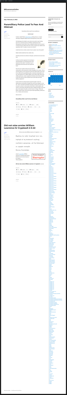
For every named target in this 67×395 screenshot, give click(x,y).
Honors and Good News (53, 227)
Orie (49, 280)
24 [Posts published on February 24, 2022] (55, 81)
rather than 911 (28, 36)
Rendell (50, 327)
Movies (50, 269)
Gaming (50, 202)
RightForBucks (51, 331)
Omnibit (50, 277)
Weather (50, 381)
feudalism (50, 198)
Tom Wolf (50, 360)
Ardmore (50, 111)
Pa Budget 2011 (51, 282)
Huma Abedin (51, 228)
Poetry (50, 313)
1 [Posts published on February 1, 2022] (51, 76)
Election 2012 (51, 167)
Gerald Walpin (51, 204)
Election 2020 (51, 179)
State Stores (51, 354)
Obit (49, 276)
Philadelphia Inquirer (52, 309)
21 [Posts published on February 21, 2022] (49, 81)
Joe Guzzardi (51, 239)
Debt (50, 153)
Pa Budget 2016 (51, 288)
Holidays (50, 225)
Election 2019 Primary (52, 178)
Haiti (50, 215)
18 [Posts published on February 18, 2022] (57, 79)
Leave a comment (7, 38)
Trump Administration (53, 368)
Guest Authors (51, 212)
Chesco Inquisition (52, 127)
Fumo (50, 201)
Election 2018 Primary (52, 176)
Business (50, 125)
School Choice (51, 338)
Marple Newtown (52, 261)
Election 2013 (51, 168)
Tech (50, 358)
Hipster (50, 223)
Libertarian (51, 255)
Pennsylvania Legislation (53, 303)
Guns (50, 214)
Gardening (51, 203)
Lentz (50, 252)
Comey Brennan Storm (53, 138)
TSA (49, 369)
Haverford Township (52, 218)
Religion (50, 326)
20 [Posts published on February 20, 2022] (61, 79)
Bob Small (5, 36)
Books (50, 122)
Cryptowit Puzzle (7, 137)
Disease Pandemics (52, 163)
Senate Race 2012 (52, 343)
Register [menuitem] (6, 0)
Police (50, 314)
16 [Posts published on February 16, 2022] (53, 79)
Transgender (51, 365)
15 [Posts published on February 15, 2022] (51, 79)
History (50, 224)
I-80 (50, 231)
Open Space (51, 279)
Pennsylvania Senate (52, 305)
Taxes (50, 356)
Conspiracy (51, 142)
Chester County (51, 128)
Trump (50, 367)
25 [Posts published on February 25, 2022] (57, 81)
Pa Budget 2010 (51, 281)
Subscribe (51, 29)
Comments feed (51, 96)
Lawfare (50, 249)
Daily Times (51, 151)
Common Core (51, 139)
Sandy (50, 335)
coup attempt (51, 146)
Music (50, 270)
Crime (50, 148)
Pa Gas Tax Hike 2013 (52, 291)
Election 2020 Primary (52, 180)
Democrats (51, 160)
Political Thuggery (52, 315)
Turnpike (50, 371)
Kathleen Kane (51, 243)
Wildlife (50, 383)
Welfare (50, 382)
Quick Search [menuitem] (10, 0)
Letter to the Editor (52, 254)
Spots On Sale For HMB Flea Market (55, 65)
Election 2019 (51, 177)
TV (49, 372)
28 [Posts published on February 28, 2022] (49, 83)
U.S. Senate (51, 373)
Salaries (50, 333)
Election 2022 (51, 184)
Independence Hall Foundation (54, 235)
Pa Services (51, 294)
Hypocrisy (50, 230)
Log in (50, 94)
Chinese (50, 133)
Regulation (51, 325)
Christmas (50, 135)
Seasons (50, 339)
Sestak (50, 345)
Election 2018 (51, 175)
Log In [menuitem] (3, 0)
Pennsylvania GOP (52, 301)
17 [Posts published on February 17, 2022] (55, 79)
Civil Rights (51, 136)
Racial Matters (51, 321)
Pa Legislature (51, 292)
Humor (50, 229)
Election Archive (51, 191)
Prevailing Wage (51, 318)
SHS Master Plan (52, 347)
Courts (50, 147)
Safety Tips (51, 332)
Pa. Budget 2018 (51, 295)
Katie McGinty (51, 244)
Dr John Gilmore (51, 164)
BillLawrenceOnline (11, 9)
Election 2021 (51, 181)
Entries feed (51, 95)
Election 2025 (51, 190)
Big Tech (50, 116)
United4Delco (51, 378)
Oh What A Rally (54, 44)
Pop (49, 316)
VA (49, 379)
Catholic (50, 126)
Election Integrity (52, 192)
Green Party (51, 211)
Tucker (50, 370)
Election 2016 (51, 172)
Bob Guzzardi (51, 120)
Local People (51, 256)
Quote (50, 320)
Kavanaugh (51, 245)
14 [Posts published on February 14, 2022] (49, 79)
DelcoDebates (51, 159)
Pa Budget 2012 (51, 283)
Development (51, 161)
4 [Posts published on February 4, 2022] (57, 76)
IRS (49, 237)
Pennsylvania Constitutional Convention (55, 300)
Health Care (51, 219)
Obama (50, 275)
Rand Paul (50, 322)
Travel (50, 366)
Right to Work (51, 330)
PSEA (50, 319)
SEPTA (50, 344)
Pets (49, 307)
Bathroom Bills (51, 113)
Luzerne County (51, 257)
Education (50, 166)
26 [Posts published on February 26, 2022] (59, 81)
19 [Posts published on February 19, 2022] (59, 79)
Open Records (51, 278)
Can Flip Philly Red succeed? (53, 66)
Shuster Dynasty (51, 348)
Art (49, 112)
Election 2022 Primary (52, 185)
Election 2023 (51, 186)
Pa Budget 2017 (51, 289)
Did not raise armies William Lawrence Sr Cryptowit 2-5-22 (19, 126)
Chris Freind (51, 134)
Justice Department (52, 242)
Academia (50, 108)
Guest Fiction (51, 213)
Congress (50, 140)
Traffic (50, 364)
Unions (50, 377)
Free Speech (51, 200)
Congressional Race (52, 141)
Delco (50, 155)
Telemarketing (51, 359)
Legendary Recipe (52, 251)
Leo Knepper (51, 253)
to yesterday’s (21, 153)
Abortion (50, 107)
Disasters (50, 162)
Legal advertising (52, 250)
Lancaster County (52, 248)
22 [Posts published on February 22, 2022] (51, 81)
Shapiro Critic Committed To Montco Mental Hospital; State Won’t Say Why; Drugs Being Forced (55, 51)
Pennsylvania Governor (53, 302)
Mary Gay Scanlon (52, 262)
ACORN (50, 109)
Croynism (50, 149)
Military (50, 265)
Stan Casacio (51, 352)
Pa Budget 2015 (51, 287)
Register (50, 93)
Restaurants (51, 329)
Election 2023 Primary (52, 187)
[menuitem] (1, 1)
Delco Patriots (51, 158)
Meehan (50, 264)
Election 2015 (51, 171)
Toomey (50, 361)
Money (50, 267)
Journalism (51, 241)
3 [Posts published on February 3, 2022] (55, 76)
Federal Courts (51, 197)
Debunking (51, 154)
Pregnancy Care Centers (53, 317)
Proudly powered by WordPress (16, 390)
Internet (50, 236)
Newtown (50, 274)
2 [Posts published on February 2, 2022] (53, 76)
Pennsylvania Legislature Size (54, 304)
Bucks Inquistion (52, 124)
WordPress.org (51, 97)
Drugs (50, 165)
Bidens (50, 115)
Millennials (51, 266)
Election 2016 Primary (52, 173)
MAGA (50, 258)
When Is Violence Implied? (53, 61)
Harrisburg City (51, 217)
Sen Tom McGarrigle (52, 340)
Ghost (50, 205)
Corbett (50, 145)
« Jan (51, 85)
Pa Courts (50, 290)
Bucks (50, 123)
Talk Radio (51, 355)
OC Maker (50, 53)
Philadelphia (51, 308)
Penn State (51, 296)
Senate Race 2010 (52, 342)
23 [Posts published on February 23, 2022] (53, 81)
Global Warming (51, 206)
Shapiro (50, 346)
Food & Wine (51, 199)
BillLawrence (6, 134)
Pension (50, 306)
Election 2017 (51, 174)
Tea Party (50, 357)
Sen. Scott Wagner (52, 341)
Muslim (50, 271)
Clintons (50, 137)
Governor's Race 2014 (52, 210)
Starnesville (51, 353)
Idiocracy (50, 232)
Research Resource (52, 328)
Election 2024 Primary (52, 189)
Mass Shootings (51, 263)
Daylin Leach (51, 152)
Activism (50, 110)
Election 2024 (51, 188)
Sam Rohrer (51, 334)
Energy (50, 193)
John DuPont (51, 240)
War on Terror (51, 380)
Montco (50, 268)
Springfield (51, 351)
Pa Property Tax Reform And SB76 (54, 293)
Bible (50, 114)
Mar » (60, 85)
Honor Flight (51, 226)
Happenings (51, 216)
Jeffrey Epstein (51, 238)
